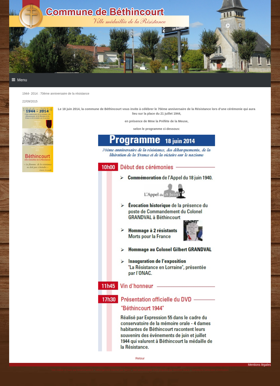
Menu (22, 80)
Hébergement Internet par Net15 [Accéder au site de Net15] (113, 370)
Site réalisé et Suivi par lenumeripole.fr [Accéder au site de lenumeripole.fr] (72, 370)
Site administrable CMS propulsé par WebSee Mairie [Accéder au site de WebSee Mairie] (161, 370)
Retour (140, 358)
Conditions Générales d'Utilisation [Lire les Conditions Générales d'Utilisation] (210, 370)
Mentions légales (259, 364)
